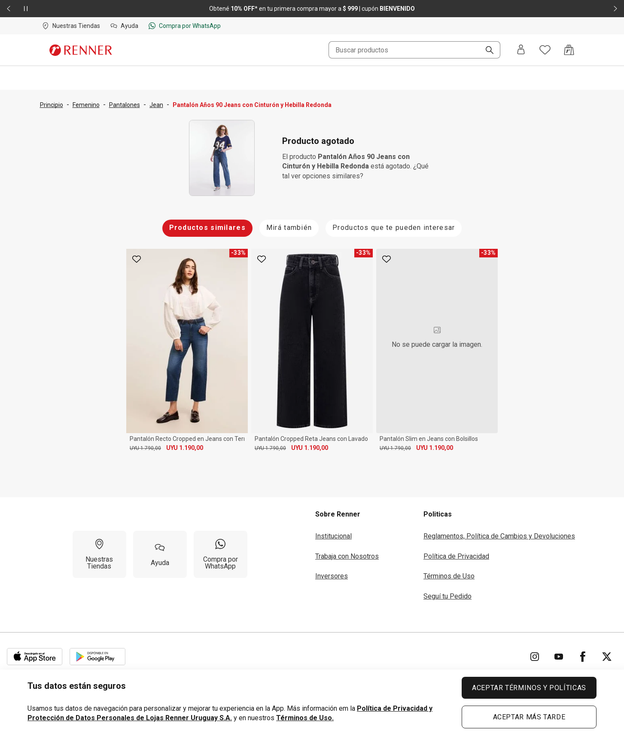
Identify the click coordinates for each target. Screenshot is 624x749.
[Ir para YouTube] (558, 656)
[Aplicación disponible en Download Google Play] (97, 656)
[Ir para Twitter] (607, 656)
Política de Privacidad (456, 556)
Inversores (331, 576)
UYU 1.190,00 (184, 447)
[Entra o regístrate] (521, 50)
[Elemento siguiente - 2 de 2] (615, 8)
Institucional (333, 536)
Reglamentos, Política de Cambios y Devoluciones (499, 536)
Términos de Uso (449, 576)
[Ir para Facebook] (582, 656)
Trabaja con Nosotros (347, 556)
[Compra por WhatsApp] (220, 554)
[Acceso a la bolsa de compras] (569, 50)
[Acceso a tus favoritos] (545, 50)
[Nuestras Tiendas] (99, 554)
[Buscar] (486, 50)
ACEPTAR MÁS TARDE (529, 717)
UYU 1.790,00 (145, 448)
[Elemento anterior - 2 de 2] (8, 8)
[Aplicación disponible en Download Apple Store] (35, 656)
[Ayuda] (160, 554)
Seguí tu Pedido (447, 596)
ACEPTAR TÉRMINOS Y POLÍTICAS (529, 688)
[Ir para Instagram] (534, 656)
